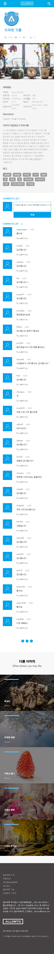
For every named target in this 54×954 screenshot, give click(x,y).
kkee (18, 376)
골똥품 (7, 175)
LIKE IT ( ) (23, 238)
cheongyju (20, 392)
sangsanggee (21, 229)
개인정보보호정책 (10, 882)
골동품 (17, 175)
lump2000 (20, 408)
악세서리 (28, 179)
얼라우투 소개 (8, 875)
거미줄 (30, 184)
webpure (19, 262)
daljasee (19, 441)
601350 (19, 522)
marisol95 (20, 538)
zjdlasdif (19, 424)
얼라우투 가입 (8, 890)
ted (17, 278)
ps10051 (19, 343)
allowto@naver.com (42, 912)
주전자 (27, 175)
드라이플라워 (17, 184)
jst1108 (19, 457)
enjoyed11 (20, 294)
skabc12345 (21, 603)
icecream (19, 473)
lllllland (19, 327)
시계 (35, 175)
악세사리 (40, 179)
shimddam (20, 311)
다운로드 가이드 (37, 130)
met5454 (20, 619)
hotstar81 (20, 359)
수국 (6, 184)
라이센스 (6, 886)
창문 (12, 179)
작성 (32, 215)
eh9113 (19, 570)
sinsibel (19, 246)
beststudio (20, 587)
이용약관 (7, 879)
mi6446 (19, 489)
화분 (44, 175)
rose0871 (20, 554)
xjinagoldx (20, 505)
